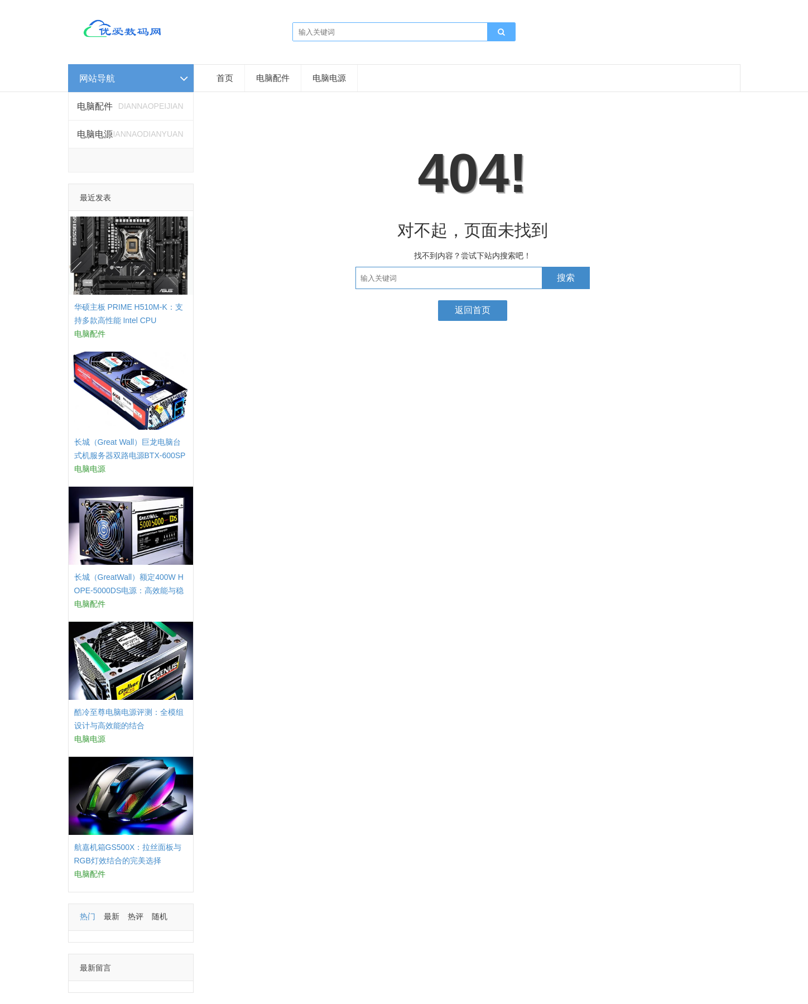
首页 (225, 78)
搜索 (566, 277)
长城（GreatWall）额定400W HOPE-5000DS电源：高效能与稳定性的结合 (129, 590)
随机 (159, 916)
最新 (111, 916)
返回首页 (472, 310)
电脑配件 (273, 78)
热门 (87, 916)
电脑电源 (329, 78)
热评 (135, 916)
